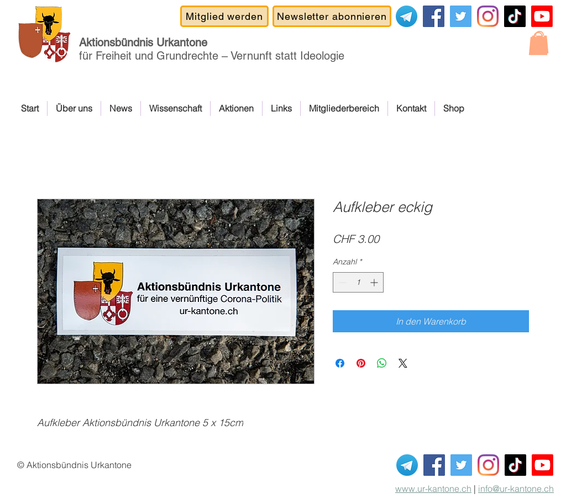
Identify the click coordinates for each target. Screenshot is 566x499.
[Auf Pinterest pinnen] (361, 363)
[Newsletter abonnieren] (331, 16)
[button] (538, 43)
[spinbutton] (358, 282)
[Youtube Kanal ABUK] (542, 465)
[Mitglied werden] (224, 16)
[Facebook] (433, 16)
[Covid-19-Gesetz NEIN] (460, 16)
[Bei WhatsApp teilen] (382, 363)
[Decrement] (341, 282)
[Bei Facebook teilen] (340, 363)
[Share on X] (403, 363)
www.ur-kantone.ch (433, 488)
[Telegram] (406, 16)
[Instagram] (488, 16)
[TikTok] (515, 16)
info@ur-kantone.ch (516, 488)
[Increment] (375, 282)
